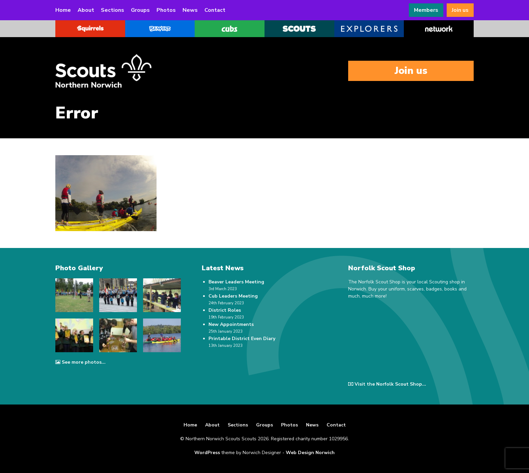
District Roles (224, 310)
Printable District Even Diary (241, 338)
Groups (140, 10)
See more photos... (80, 362)
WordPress (207, 452)
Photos (166, 10)
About (86, 10)
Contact (214, 10)
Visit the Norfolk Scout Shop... (387, 384)
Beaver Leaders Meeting (236, 282)
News (190, 10)
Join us (460, 10)
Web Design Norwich (310, 452)
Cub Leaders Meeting (233, 296)
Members (426, 10)
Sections (112, 10)
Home (63, 10)
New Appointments (231, 324)
